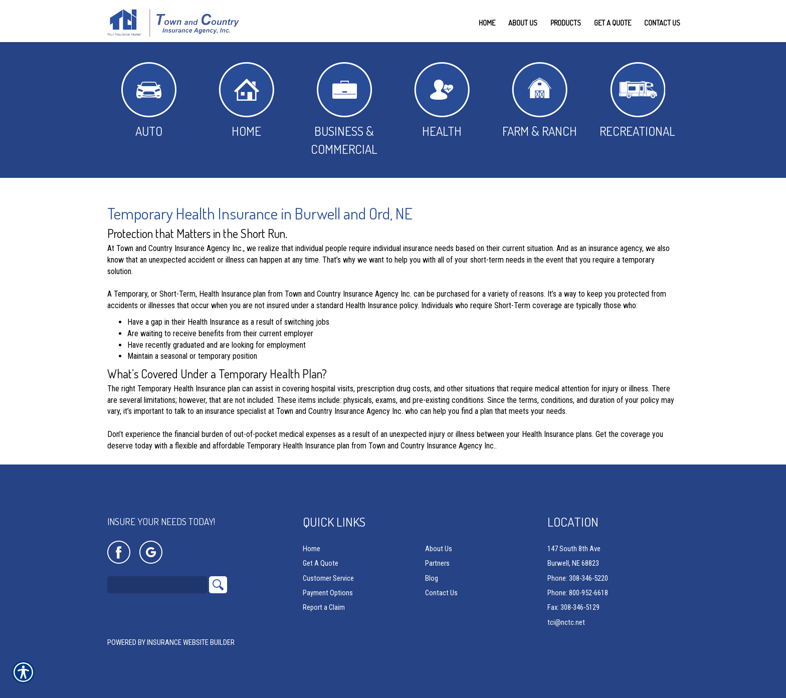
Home (246, 100)
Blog (431, 578)
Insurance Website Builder (191, 642)
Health (442, 100)
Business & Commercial (344, 109)
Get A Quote (320, 563)
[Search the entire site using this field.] (157, 585)
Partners (437, 563)
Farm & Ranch (539, 100)
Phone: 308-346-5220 (577, 578)
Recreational (637, 100)
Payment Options (328, 593)
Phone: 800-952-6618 (577, 593)
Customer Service (328, 578)
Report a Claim (324, 607)
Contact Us (441, 593)
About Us (438, 549)
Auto (148, 100)
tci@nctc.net (566, 622)
